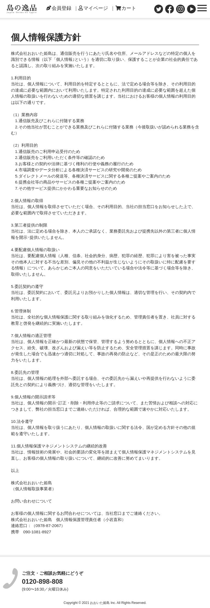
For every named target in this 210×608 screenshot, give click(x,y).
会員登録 (58, 8)
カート (125, 8)
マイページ (93, 8)
